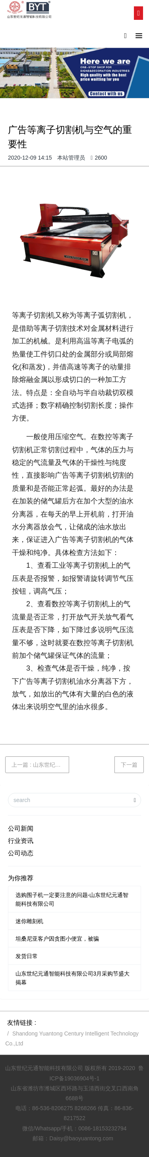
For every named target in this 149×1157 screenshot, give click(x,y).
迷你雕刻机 (29, 921)
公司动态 (20, 853)
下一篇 (129, 765)
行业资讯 (20, 840)
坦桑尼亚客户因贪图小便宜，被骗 (57, 938)
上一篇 (40, 765)
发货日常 (26, 956)
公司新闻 (20, 828)
